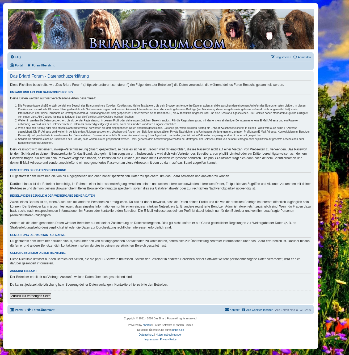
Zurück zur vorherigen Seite (30, 296)
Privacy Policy (168, 339)
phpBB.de (178, 329)
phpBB (147, 325)
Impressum (151, 339)
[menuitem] (15, 57)
